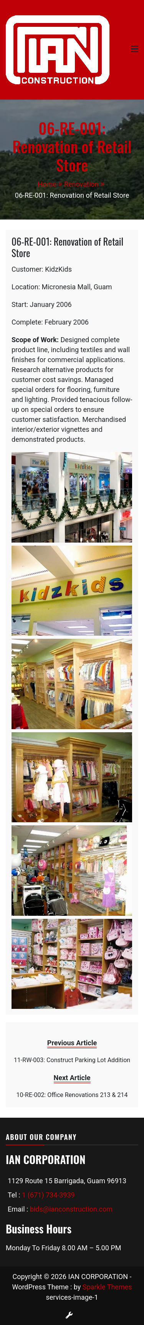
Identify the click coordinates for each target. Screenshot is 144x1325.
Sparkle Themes (107, 1287)
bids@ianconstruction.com (71, 1209)
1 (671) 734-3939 (48, 1195)
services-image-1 (72, 1297)
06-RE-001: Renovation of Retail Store (67, 247)
